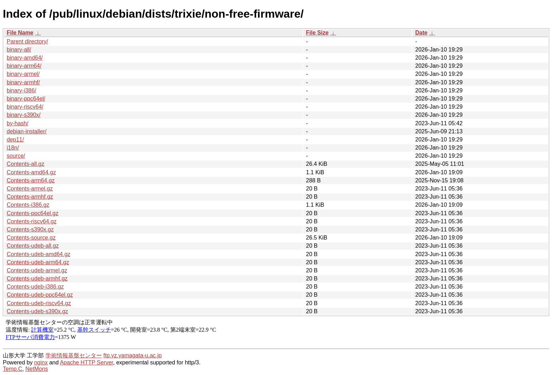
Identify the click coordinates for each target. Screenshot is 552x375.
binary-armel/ (23, 74)
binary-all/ (19, 50)
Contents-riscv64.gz (31, 221)
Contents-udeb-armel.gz (37, 270)
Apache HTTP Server (86, 362)
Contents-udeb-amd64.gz (38, 254)
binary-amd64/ (25, 58)
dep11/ (15, 140)
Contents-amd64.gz (31, 172)
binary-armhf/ (23, 82)
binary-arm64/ (24, 66)
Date (421, 33)
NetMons (36, 369)
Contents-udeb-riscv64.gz (39, 303)
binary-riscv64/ (25, 107)
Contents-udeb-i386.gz (35, 287)
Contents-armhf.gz (30, 197)
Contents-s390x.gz (30, 229)
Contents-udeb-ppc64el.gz (40, 295)
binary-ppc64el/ (26, 99)
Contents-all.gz (25, 164)
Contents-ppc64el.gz (33, 213)
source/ (16, 156)
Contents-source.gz (31, 238)
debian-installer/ (27, 131)
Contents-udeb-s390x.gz (37, 311)
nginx (41, 362)
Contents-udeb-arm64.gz (38, 262)
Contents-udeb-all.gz (33, 246)
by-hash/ (17, 123)
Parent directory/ (27, 41)
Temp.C (12, 369)
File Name (20, 33)
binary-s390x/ (24, 115)
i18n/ (13, 148)
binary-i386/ (21, 90)
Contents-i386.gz (28, 205)
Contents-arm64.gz (31, 180)
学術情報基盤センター (73, 355)
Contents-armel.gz (30, 189)
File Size (317, 33)
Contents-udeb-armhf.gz (37, 279)
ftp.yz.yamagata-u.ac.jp (132, 355)
